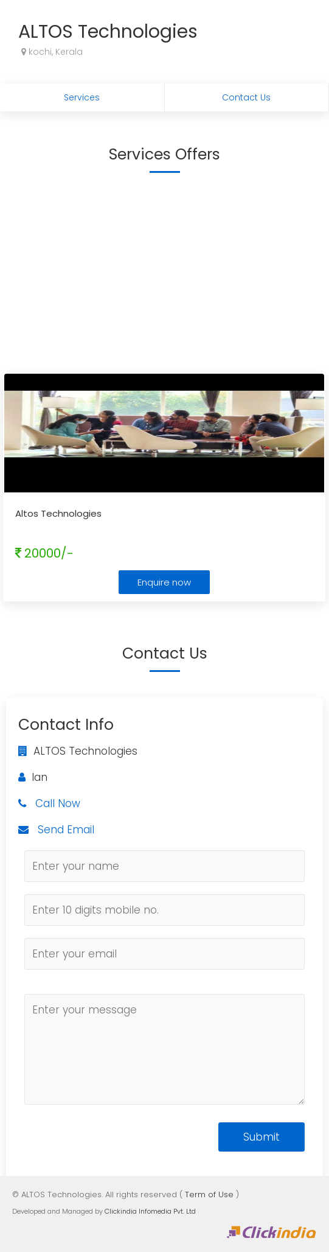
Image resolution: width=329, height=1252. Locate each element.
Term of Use (209, 1194)
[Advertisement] (164, 272)
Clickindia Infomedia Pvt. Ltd (150, 1211)
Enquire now (164, 582)
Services (82, 97)
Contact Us (246, 97)
